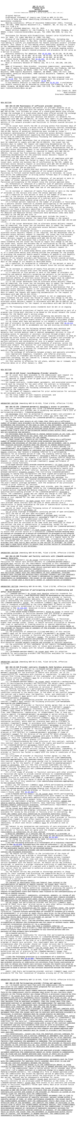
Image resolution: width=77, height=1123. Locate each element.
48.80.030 (29, 792)
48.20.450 (39, 59)
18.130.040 (22, 608)
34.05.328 (54, 83)
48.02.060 (46, 54)
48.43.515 (68, 323)
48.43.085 (29, 959)
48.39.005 (53, 837)
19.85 (11, 79)
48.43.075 (17, 845)
